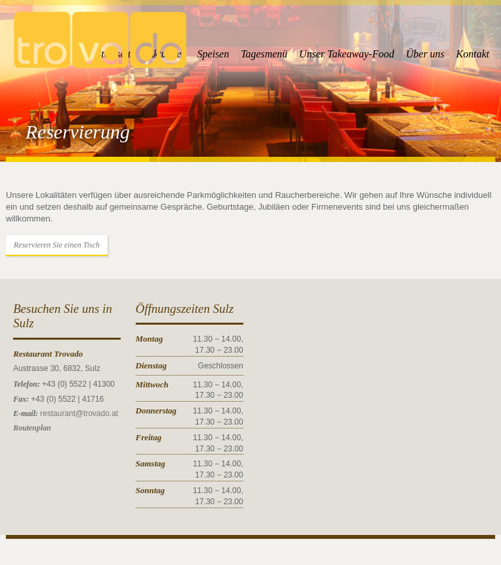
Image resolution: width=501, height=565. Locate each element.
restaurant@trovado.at (79, 413)
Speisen (213, 53)
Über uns (425, 53)
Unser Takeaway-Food (347, 53)
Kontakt (472, 53)
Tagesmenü (264, 53)
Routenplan (32, 427)
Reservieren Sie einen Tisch (57, 245)
